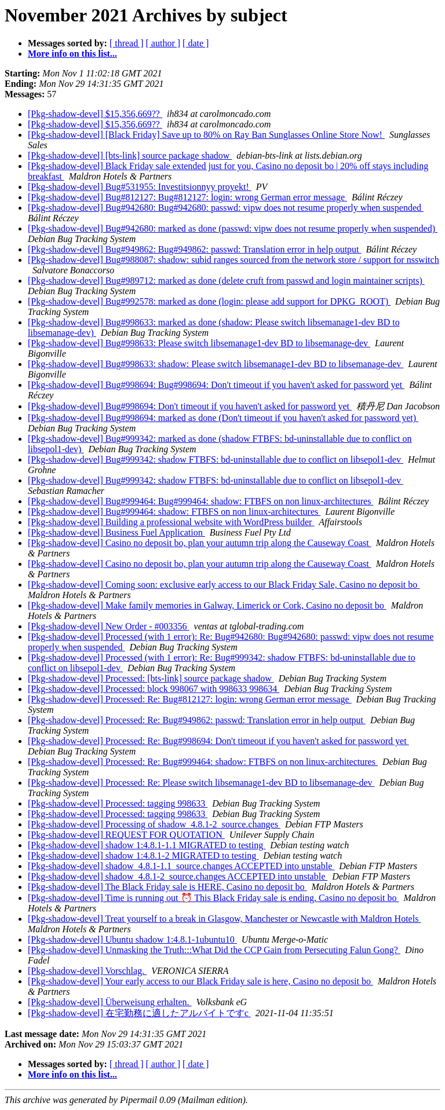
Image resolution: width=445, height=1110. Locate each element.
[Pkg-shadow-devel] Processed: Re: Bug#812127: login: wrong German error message (190, 699)
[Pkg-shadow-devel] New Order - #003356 (108, 626)
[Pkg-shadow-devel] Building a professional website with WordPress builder (171, 522)
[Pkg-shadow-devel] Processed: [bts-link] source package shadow (151, 678)
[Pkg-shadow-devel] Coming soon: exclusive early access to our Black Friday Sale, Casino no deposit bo (224, 584)
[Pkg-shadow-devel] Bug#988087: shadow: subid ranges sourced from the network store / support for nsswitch (233, 260)
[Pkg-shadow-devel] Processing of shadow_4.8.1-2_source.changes (154, 824)
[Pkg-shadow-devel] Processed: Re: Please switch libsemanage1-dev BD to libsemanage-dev (201, 782)
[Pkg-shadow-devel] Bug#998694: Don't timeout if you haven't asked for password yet (190, 406)
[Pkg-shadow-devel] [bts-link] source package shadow (130, 155)
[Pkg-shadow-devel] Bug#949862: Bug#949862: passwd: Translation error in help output (195, 249)
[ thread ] (127, 43)
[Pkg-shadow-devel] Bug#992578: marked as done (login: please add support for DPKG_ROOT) (209, 301)
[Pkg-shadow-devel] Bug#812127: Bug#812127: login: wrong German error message (187, 197)
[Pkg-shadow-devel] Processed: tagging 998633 (117, 803)
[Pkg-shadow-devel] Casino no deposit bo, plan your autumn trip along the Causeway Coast (199, 543)
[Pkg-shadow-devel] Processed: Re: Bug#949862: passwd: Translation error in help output (197, 720)
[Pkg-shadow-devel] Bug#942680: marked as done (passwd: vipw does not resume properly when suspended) (232, 228)
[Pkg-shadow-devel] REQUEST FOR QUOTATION (126, 835)
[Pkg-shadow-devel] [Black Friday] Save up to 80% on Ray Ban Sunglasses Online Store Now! (206, 135)
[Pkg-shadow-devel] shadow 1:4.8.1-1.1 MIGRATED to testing (146, 845)
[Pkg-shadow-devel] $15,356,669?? (95, 114)
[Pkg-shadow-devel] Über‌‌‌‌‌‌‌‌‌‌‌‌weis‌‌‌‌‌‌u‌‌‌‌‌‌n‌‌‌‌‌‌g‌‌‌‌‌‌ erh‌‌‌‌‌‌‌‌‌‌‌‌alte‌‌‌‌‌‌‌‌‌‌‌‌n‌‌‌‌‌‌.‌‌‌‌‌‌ (110, 1002)
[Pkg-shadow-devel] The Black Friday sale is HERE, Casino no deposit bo (167, 887)
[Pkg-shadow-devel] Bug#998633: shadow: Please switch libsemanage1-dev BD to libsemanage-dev (215, 364)
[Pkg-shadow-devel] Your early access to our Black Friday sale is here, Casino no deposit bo (200, 981)
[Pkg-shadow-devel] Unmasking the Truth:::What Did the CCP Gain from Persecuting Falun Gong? (214, 950)
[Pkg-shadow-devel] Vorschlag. (87, 971)
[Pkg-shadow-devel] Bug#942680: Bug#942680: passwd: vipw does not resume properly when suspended (226, 208)
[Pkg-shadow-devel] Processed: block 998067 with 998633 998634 (153, 689)
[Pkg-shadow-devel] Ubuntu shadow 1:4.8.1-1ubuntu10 (132, 939)
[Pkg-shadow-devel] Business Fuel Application (116, 532)
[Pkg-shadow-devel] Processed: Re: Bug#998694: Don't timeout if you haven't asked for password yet (218, 741)
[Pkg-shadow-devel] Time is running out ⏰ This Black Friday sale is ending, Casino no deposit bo (213, 898)
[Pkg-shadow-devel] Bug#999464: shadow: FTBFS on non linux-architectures (174, 511)
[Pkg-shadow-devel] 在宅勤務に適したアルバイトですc (139, 1013)
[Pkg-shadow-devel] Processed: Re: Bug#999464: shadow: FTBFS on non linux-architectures (203, 762)
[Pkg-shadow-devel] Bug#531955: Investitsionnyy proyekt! (139, 187)
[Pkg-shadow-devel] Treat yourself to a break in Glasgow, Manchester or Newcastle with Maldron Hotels (224, 919)
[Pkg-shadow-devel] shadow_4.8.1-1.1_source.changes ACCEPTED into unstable (181, 866)
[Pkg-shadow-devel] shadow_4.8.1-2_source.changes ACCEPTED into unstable (177, 876)
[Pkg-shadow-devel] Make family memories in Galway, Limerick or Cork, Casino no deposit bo (207, 605)
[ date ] (196, 43)
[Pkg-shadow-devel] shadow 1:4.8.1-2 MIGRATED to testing (143, 855)
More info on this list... (72, 53)
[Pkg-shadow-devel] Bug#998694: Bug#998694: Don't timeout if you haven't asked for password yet (216, 385)
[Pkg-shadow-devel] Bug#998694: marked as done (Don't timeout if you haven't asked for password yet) (223, 418)
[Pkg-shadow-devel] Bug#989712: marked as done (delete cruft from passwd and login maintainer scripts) (226, 280)
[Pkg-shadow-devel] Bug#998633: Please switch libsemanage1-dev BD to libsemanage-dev (199, 343)
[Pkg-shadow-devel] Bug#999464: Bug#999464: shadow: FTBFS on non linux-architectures (200, 501)
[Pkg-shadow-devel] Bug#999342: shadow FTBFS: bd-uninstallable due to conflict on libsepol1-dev (215, 459)
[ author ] (163, 43)
